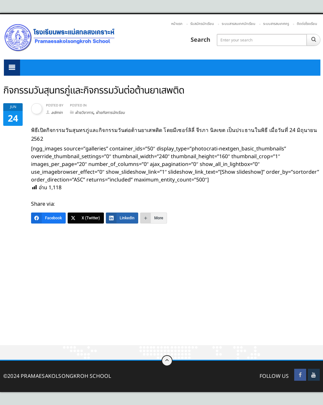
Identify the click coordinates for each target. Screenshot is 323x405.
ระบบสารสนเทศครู (276, 24)
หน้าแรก (177, 24)
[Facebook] (48, 218)
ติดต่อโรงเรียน (307, 24)
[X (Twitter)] (86, 218)
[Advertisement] (161, 297)
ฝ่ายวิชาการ (84, 112)
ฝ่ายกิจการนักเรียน (110, 112)
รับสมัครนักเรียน (202, 24)
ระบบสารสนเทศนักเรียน (238, 24)
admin (56, 112)
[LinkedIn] (122, 218)
